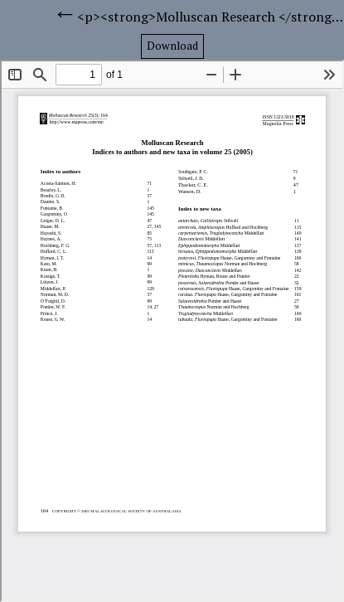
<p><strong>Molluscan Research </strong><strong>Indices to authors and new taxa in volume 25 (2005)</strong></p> (210, 16)
